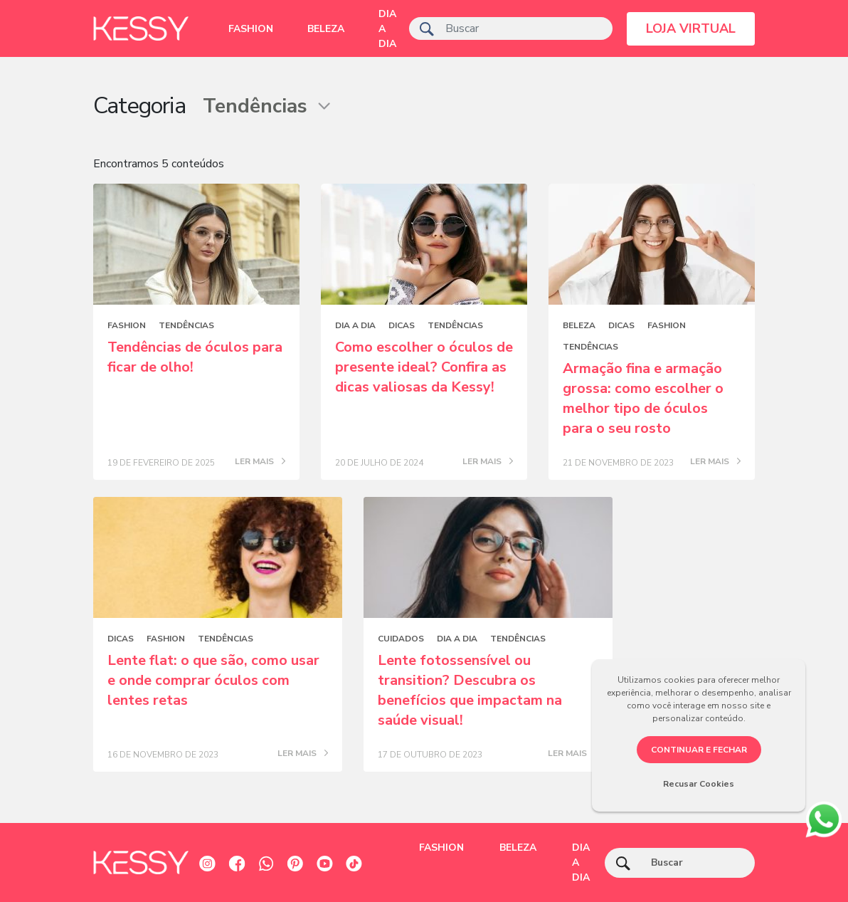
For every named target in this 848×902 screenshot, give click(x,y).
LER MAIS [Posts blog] (260, 462)
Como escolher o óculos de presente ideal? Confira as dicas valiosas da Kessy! (424, 367)
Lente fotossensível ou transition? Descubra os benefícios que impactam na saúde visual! (470, 690)
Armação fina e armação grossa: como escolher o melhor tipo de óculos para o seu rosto (643, 398)
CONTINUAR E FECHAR (699, 749)
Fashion (250, 29)
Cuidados (401, 638)
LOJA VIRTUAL (691, 28)
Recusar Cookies (698, 784)
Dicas (401, 325)
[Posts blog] (196, 244)
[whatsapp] (823, 817)
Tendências (186, 325)
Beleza (325, 29)
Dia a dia (387, 29)
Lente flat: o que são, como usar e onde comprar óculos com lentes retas (213, 680)
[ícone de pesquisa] (427, 28)
